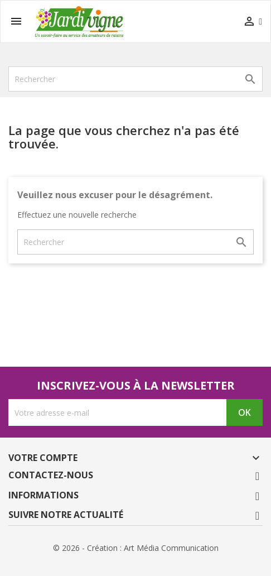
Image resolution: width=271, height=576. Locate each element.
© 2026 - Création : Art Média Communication (136, 548)
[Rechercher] (135, 79)
